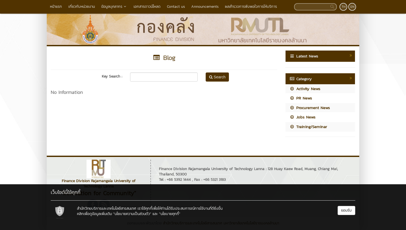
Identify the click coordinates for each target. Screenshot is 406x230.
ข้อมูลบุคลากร (114, 6)
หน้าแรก (56, 6)
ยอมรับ (346, 210)
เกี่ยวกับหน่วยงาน (81, 6)
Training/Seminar (308, 127)
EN (352, 6)
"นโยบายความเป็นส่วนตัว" (132, 214)
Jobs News (302, 117)
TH (344, 6)
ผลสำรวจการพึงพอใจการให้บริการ (251, 6)
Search (217, 77)
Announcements (204, 6)
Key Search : (112, 76)
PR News (301, 98)
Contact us (176, 6)
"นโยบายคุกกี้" (169, 214)
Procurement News (310, 108)
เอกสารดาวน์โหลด (147, 6)
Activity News (305, 89)
